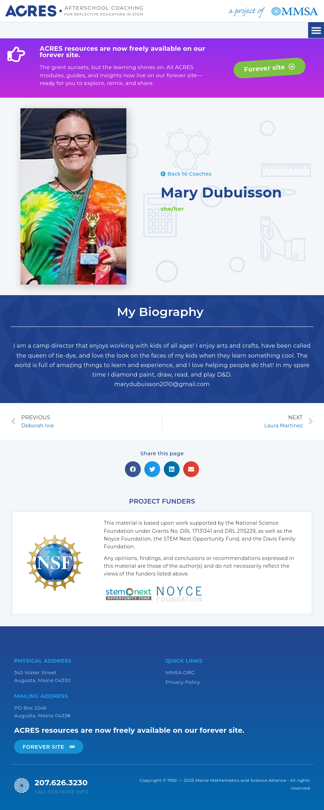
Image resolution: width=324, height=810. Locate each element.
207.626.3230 (61, 782)
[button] (316, 30)
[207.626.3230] (21, 785)
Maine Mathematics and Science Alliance (240, 780)
